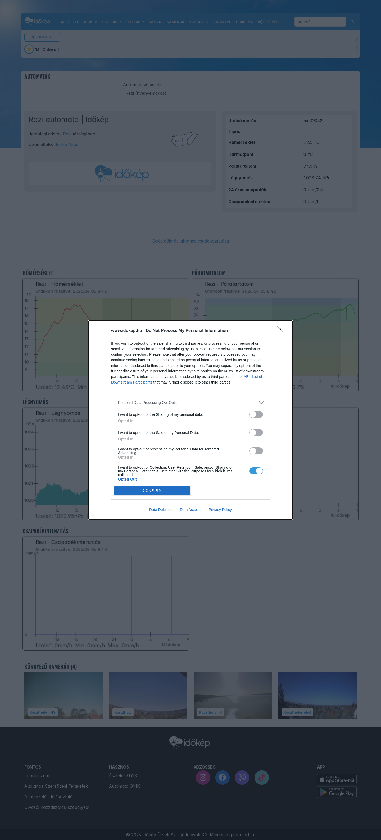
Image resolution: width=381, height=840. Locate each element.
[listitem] (190, 402)
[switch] (256, 414)
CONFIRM (152, 491)
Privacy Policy (220, 510)
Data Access (190, 510)
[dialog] (190, 420)
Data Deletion (160, 510)
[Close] (282, 331)
